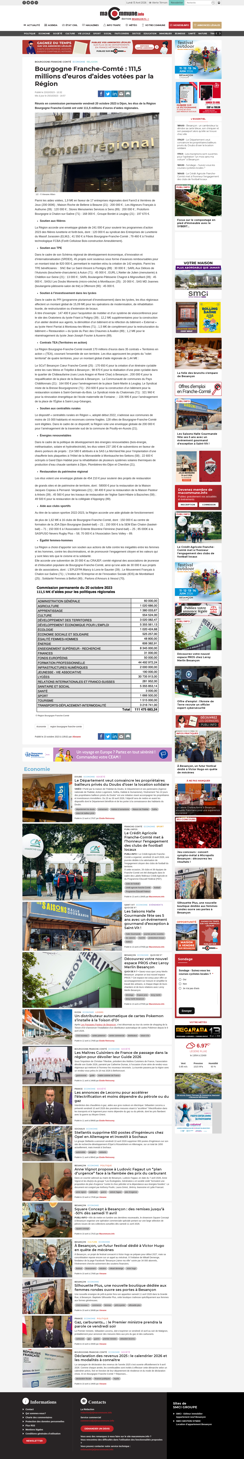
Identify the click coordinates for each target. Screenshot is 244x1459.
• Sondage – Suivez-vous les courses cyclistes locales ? (196, 166)
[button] (213, 2)
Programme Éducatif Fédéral (138, 891)
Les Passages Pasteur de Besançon (98, 1024)
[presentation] (148, 188)
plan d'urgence (131, 1192)
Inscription (188, 504)
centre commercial (116, 1036)
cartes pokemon (98, 1036)
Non (185, 984)
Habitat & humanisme (120, 809)
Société (100, 777)
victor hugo (131, 1268)
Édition (126, 19)
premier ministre (110, 1339)
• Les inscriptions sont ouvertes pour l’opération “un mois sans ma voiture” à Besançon (197, 157)
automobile (80, 1152)
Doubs (78, 777)
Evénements (156, 905)
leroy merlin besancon (135, 999)
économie (41, 726)
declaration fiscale (83, 1379)
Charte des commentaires (39, 1417)
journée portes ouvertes (154, 934)
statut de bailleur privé (85, 813)
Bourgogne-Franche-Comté (53, 61)
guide (92, 1075)
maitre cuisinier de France (109, 1075)
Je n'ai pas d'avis (191, 988)
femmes (107, 1305)
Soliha (154, 809)
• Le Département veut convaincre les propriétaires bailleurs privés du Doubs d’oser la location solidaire (196, 144)
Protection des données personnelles (45, 1421)
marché (142, 938)
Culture (92, 1242)
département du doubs (85, 809)
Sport (160, 826)
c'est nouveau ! (82, 1036)
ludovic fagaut (115, 1192)
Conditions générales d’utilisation (43, 1433)
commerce (96, 1305)
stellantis (102, 1152)
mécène (102, 1268)
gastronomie (81, 1075)
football (157, 888)
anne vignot (81, 1192)
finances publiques (102, 1379)
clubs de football (132, 884)
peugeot (92, 1152)
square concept (82, 1229)
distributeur (132, 1036)
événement (103, 809)
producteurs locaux (156, 938)
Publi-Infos (130, 829)
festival (79, 1268)
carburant (93, 1192)
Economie (79, 61)
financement (90, 1268)
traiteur (129, 942)
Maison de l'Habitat (140, 809)
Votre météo (198, 1022)
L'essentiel (198, 119)
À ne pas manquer (198, 780)
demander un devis (97, 1428)
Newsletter (34, 1440)
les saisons (130, 938)
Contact (30, 1409)
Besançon (130, 955)
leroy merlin (156, 995)
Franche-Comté (133, 826)
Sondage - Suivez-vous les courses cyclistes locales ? (196, 972)
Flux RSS (30, 1425)
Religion (92, 61)
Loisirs (99, 1012)
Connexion (209, 504)
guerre (103, 1192)
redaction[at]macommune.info (96, 1412)
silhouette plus (135, 1305)
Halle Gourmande (133, 934)
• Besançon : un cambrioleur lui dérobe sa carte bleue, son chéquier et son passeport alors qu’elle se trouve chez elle (198, 130)
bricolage (130, 995)
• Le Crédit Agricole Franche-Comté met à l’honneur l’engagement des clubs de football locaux (198, 176)
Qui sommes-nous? (36, 1413)
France (79, 1089)
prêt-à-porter (120, 1305)
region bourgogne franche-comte (66, 726)
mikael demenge (116, 1268)
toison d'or (145, 1036)
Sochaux (80, 1129)
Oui (184, 979)
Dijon (78, 1012)
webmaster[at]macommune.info (97, 1449)
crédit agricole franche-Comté (138, 888)
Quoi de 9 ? (130, 907)
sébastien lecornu (127, 1339)
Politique (106, 1165)
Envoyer (187, 1010)
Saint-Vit (129, 905)
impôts (116, 1379)
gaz (89, 1339)
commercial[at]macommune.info (97, 1420)
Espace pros (142, 995)
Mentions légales (34, 1429)
